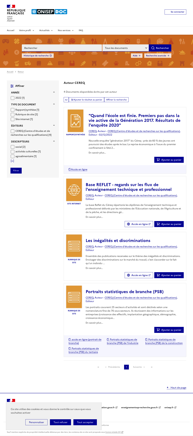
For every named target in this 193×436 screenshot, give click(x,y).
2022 (18, 98)
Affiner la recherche (116, 99)
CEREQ (92, 131)
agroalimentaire (24, 156)
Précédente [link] (114, 367)
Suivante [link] (137, 367)
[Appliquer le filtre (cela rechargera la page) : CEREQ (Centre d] (31, 133)
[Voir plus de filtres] (12, 161)
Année (15, 92)
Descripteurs (20, 141)
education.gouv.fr (106, 407)
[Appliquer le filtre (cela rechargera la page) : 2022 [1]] (20, 98)
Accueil (10, 30)
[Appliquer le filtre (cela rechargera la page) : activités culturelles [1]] (28, 151)
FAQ (81, 30)
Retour (21, 71)
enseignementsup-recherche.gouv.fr (139, 407)
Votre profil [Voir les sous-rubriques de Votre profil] (25, 30)
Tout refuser (60, 422)
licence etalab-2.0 (112, 432)
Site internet (22, 119)
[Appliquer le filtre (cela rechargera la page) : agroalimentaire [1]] (25, 156)
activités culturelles (26, 151)
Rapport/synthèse (26, 110)
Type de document (23, 104)
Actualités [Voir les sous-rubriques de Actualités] (44, 30)
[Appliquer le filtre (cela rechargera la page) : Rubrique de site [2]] (26, 114)
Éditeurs (17, 125)
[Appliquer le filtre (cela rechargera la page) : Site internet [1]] (24, 119)
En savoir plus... (97, 152)
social (18, 147)
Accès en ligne (139, 224)
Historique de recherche (36, 55)
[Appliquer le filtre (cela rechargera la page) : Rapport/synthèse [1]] (27, 110)
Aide (135, 55)
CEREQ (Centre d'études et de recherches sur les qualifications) (30, 133)
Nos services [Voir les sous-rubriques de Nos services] (64, 30)
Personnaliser (36, 422)
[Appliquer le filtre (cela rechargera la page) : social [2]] (20, 147)
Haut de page (178, 387)
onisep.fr (169, 407)
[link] (98, 367)
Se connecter (177, 11)
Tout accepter (85, 422)
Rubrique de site (25, 114)
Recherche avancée (156, 55)
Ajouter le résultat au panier (88, 99)
